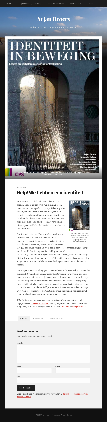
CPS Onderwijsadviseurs (41, 303)
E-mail (57, 367)
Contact (91, 4)
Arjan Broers (53, 19)
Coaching (37, 4)
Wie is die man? (76, 4)
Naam (19, 367)
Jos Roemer (65, 306)
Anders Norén (66, 415)
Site (18, 377)
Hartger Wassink (80, 306)
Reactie (20, 344)
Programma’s (24, 4)
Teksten (8, 4)
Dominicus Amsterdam (55, 4)
